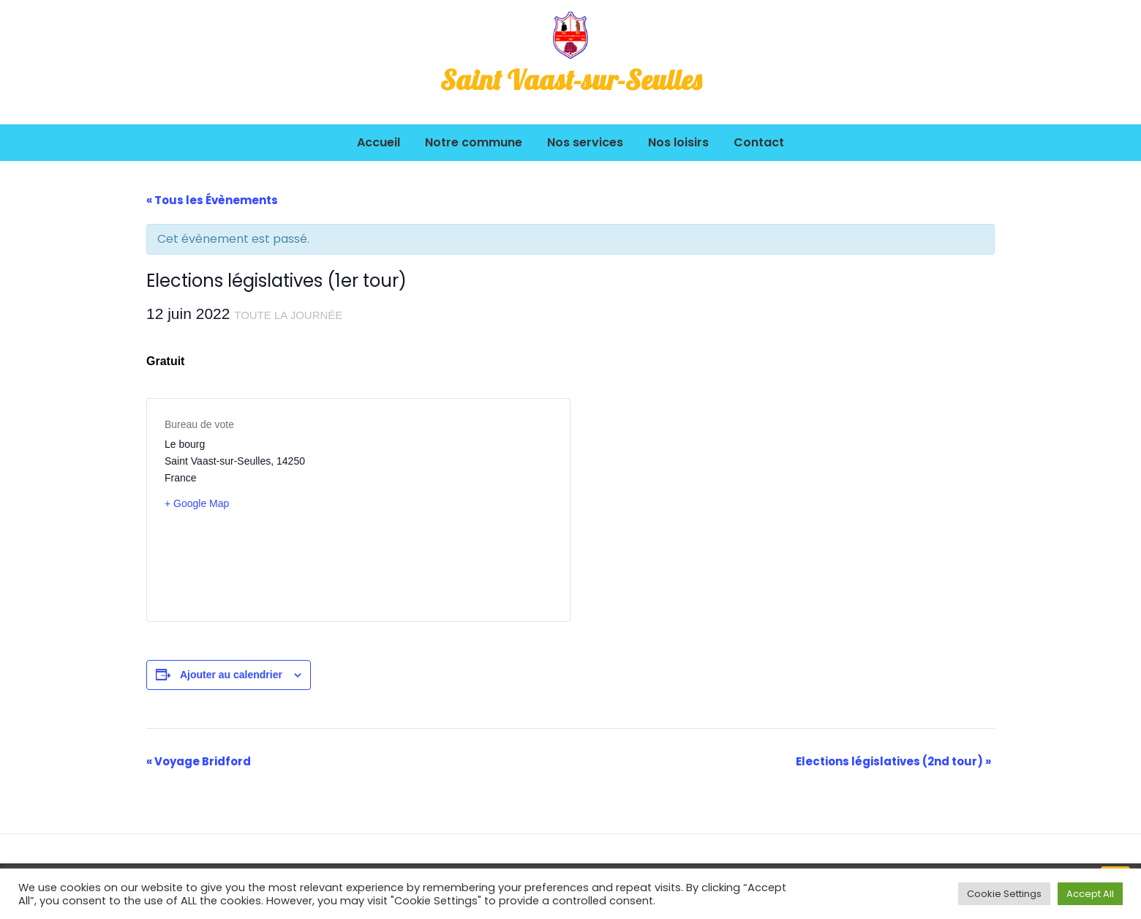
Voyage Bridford (198, 761)
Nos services (585, 142)
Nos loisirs (678, 142)
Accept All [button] (1090, 894)
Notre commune (473, 142)
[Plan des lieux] (455, 510)
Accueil (378, 142)
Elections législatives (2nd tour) (893, 761)
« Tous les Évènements (212, 200)
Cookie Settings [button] (1004, 894)
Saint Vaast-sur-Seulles (570, 79)
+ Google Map (197, 503)
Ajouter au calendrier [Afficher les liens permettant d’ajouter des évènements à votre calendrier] (231, 674)
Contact (759, 142)
